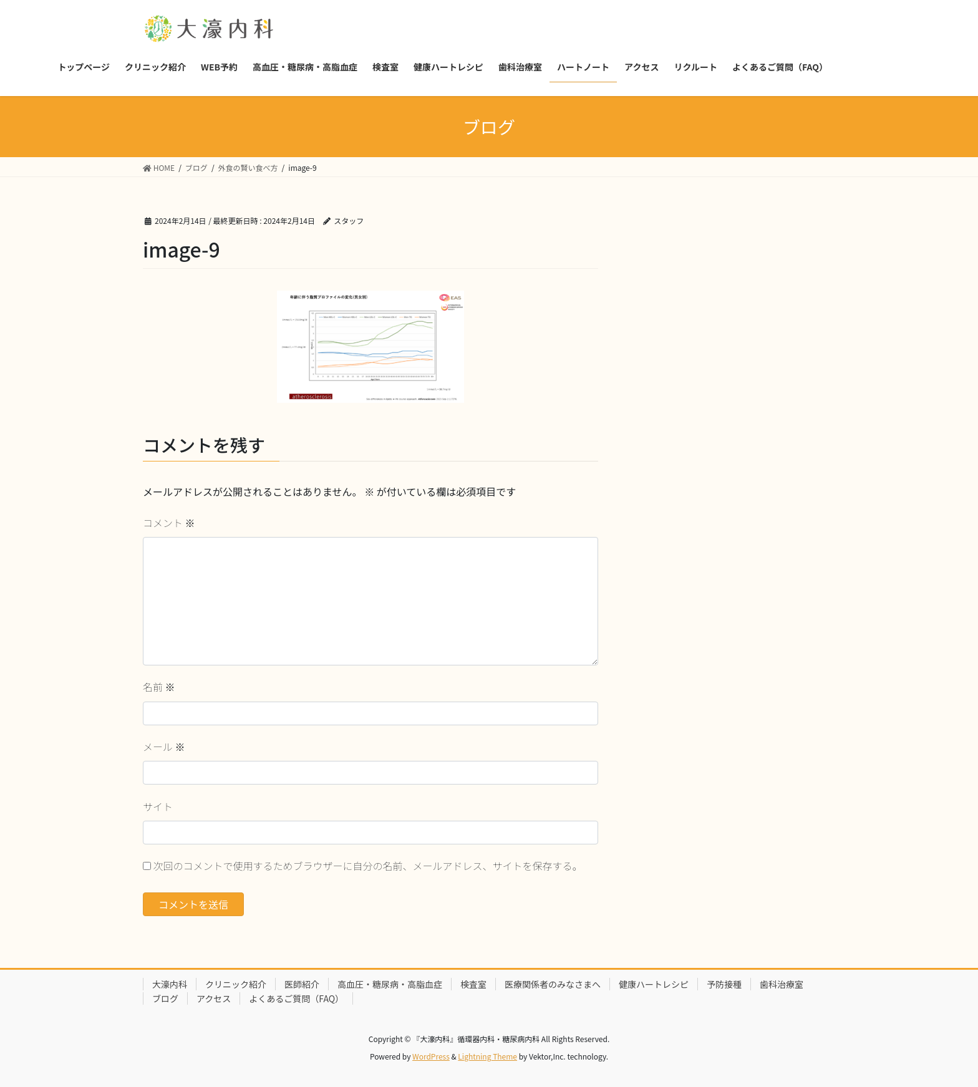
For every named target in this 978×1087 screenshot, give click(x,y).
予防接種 (724, 984)
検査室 (473, 984)
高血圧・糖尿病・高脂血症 (389, 984)
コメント (169, 522)
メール (164, 746)
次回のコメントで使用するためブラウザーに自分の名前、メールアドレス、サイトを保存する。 (368, 865)
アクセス (213, 998)
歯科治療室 (781, 984)
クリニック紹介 (235, 984)
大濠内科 (169, 984)
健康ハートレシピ (654, 984)
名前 (159, 686)
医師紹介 (301, 984)
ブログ (165, 998)
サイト (158, 806)
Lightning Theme (487, 1056)
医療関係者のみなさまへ (553, 984)
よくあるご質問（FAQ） (296, 998)
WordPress (431, 1056)
